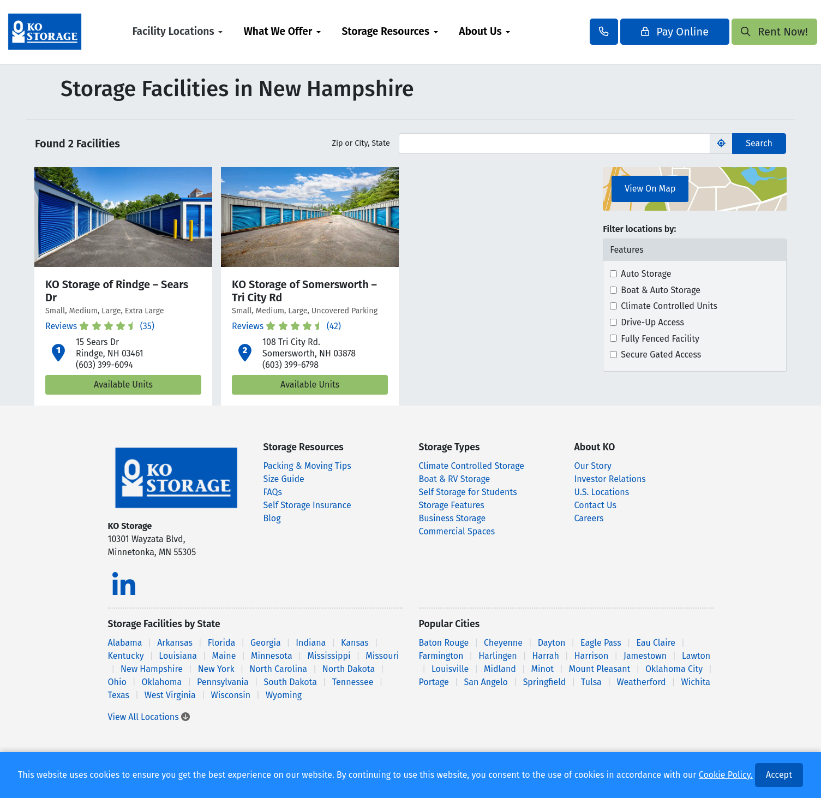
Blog (272, 518)
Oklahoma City (674, 669)
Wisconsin (231, 695)
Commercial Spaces (457, 531)
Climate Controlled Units (669, 306)
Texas (119, 695)
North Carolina (278, 669)
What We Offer (309, 31)
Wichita (695, 682)
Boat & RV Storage (454, 479)
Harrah (545, 656)
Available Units (123, 384)
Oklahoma (162, 682)
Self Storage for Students (468, 492)
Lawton (696, 656)
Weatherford (641, 682)
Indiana (311, 643)
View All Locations (149, 717)
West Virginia (170, 695)
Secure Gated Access (661, 354)
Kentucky (126, 656)
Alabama (125, 643)
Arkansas (175, 643)
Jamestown (645, 656)
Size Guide (283, 479)
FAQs (273, 492)
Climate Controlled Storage (471, 466)
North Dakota (348, 669)
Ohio (117, 682)
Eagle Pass (600, 643)
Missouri (382, 656)
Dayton (552, 643)
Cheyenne (503, 643)
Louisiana (178, 656)
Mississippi (328, 656)
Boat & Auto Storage (660, 290)
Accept (779, 775)
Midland (500, 669)
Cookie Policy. (726, 775)
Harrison (591, 656)
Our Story (593, 466)
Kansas (355, 643)
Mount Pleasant (600, 669)
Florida (222, 643)
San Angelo (486, 682)
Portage (434, 682)
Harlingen (497, 656)
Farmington (441, 656)
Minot (542, 669)
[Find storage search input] (555, 143)
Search (759, 143)
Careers (589, 518)
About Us (511, 31)
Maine (224, 656)
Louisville (450, 669)
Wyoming (284, 695)
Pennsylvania (223, 682)
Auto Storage (646, 274)
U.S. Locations (602, 492)
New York (216, 669)
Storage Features (451, 505)
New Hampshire (152, 669)
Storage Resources (416, 31)
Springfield (544, 682)
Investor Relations (610, 479)
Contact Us (595, 505)
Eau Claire (655, 643)
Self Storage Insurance (307, 505)
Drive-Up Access (652, 322)
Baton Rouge (444, 643)
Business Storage (452, 518)
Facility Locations (204, 31)
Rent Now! (743, 31)
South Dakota (290, 682)
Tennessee (353, 682)
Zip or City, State (360, 143)
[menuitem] (208, 32)
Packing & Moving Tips (307, 466)
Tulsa (591, 682)
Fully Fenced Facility (660, 339)
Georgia (265, 643)
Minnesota (271, 656)
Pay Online (644, 31)
